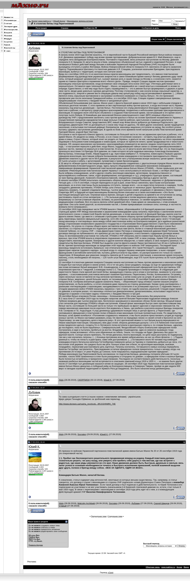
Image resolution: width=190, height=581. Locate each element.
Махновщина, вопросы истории (80, 21)
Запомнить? (179, 21)
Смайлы (32, 537)
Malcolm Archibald (86, 503)
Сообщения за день (150, 28)
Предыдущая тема (98, 516)
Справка (64, 28)
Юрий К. (108, 380)
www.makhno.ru (168, 567)
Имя (153, 21)
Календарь (118, 28)
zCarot (110, 572)
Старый (62, 506)
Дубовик (34, 48)
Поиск (178, 28)
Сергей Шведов (161, 503)
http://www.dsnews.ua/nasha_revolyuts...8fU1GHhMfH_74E (87, 404)
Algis (61, 380)
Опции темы (156, 39)
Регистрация (41, 28)
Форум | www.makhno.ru (41, 21)
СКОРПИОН (84, 380)
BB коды (32, 535)
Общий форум (59, 21)
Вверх (186, 567)
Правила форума (36, 545)
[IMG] (31, 539)
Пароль (155, 24)
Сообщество (90, 28)
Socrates (82, 434)
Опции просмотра (174, 39)
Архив (179, 567)
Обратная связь (153, 567)
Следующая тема (115, 516)
